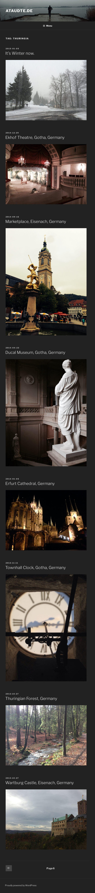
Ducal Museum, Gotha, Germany (35, 352)
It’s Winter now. (19, 53)
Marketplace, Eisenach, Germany (35, 221)
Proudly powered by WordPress (20, 885)
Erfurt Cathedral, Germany (30, 483)
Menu (47, 25)
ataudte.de (19, 11)
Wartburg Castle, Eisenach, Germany (39, 782)
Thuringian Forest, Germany (31, 698)
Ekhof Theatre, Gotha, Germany (35, 137)
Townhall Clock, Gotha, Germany (35, 567)
